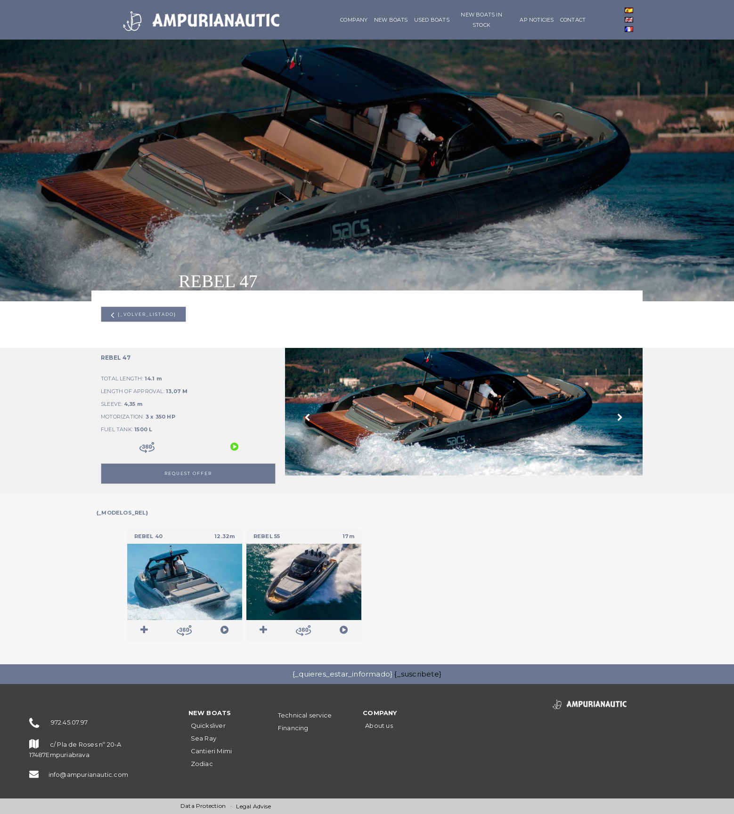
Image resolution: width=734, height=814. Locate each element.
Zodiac (202, 763)
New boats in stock (481, 19)
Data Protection (203, 805)
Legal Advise (253, 806)
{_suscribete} (417, 673)
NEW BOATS (391, 19)
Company (353, 19)
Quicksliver (208, 725)
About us (379, 725)
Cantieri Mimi (211, 751)
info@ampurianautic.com (88, 774)
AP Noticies (537, 19)
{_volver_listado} (143, 315)
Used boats (431, 19)
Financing (293, 728)
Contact (573, 19)
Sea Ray (203, 738)
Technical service (305, 715)
